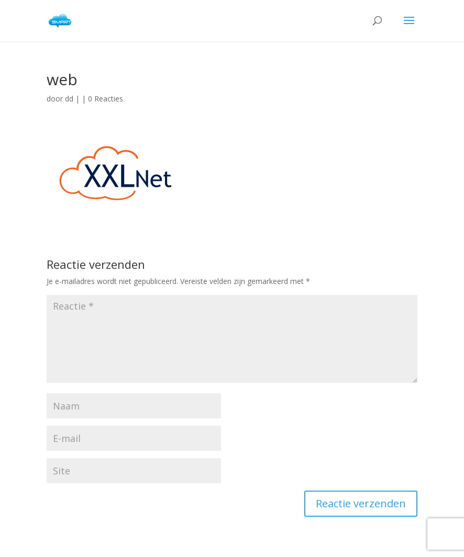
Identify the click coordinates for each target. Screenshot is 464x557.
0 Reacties (105, 99)
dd (69, 99)
